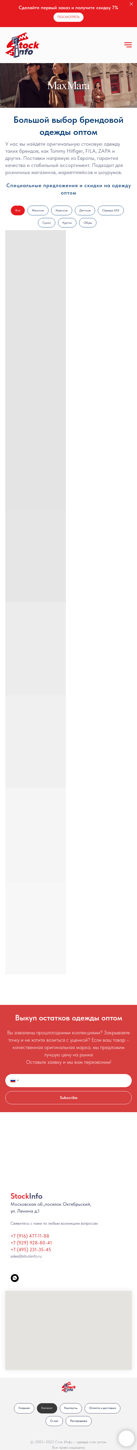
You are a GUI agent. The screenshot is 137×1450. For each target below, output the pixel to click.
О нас (54, 1421)
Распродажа (78, 1421)
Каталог (47, 1408)
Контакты (70, 1408)
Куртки (67, 223)
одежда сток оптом (91, 1442)
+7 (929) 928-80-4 (30, 1242)
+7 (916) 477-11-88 (30, 1236)
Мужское (62, 210)
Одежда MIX (110, 210)
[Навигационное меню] (128, 45)
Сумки (46, 223)
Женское (38, 210)
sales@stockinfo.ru (26, 1256)
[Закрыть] (131, 4)
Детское (85, 210)
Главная (24, 1408)
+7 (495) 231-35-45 (31, 1249)
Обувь (88, 223)
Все (17, 210)
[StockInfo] (15, 1278)
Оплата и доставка (102, 1408)
